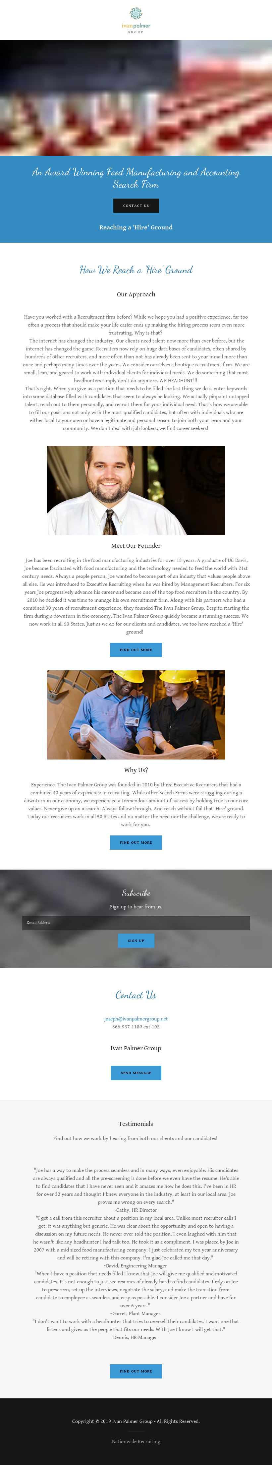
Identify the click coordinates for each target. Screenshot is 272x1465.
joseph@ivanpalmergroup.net (136, 1019)
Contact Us (136, 206)
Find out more (136, 650)
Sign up (136, 941)
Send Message (136, 1073)
